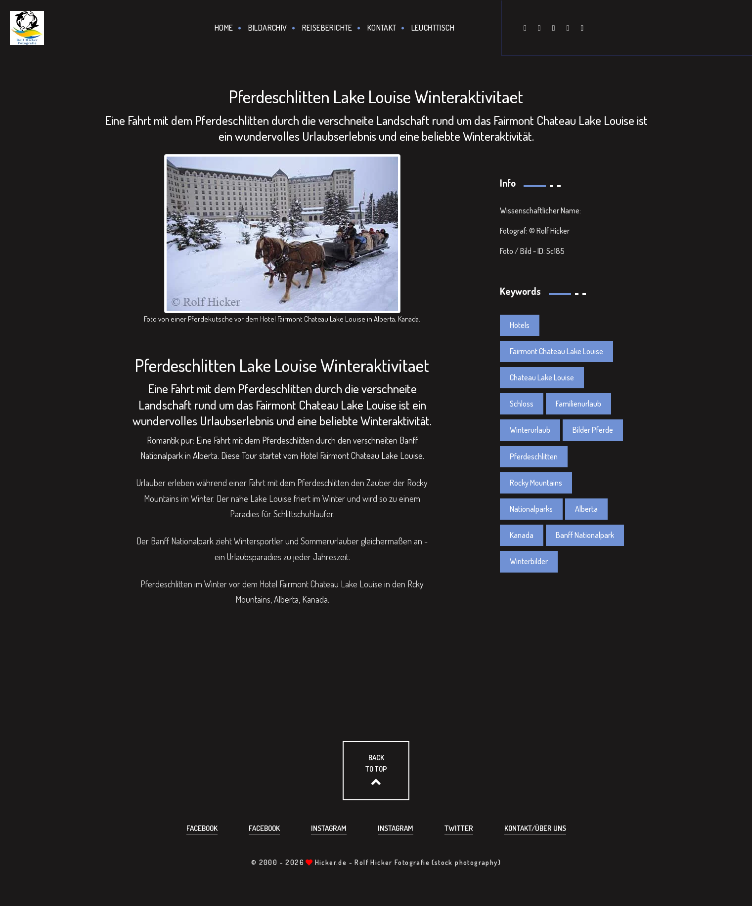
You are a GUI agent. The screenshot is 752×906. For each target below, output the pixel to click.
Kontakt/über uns (535, 828)
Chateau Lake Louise (542, 377)
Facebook (202, 828)
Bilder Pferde (593, 430)
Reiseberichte (327, 28)
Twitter (458, 828)
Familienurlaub (578, 404)
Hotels (520, 325)
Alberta (586, 509)
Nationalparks (531, 509)
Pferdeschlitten (534, 456)
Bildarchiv (267, 28)
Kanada (521, 535)
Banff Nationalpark (585, 535)
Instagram (329, 828)
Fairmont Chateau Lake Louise (556, 351)
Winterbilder (529, 561)
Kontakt (382, 28)
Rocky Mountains (536, 483)
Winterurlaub (530, 430)
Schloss (521, 404)
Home (224, 28)
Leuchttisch (432, 28)
